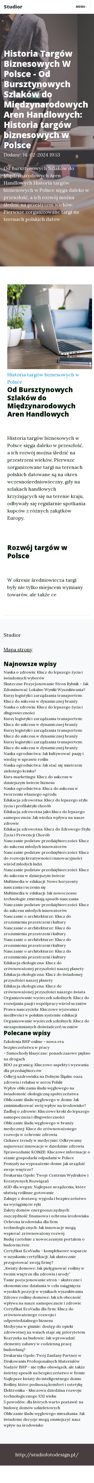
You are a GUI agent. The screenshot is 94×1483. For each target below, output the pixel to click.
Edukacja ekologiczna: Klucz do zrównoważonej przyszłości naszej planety (44, 965)
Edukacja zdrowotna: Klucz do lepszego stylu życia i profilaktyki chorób (45, 803)
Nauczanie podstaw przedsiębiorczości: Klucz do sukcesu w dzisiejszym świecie (46, 872)
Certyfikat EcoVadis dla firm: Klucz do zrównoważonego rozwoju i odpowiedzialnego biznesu (38, 1314)
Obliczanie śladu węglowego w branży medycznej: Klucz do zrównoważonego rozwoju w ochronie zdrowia (40, 1128)
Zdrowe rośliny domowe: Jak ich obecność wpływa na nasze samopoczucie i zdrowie (42, 1300)
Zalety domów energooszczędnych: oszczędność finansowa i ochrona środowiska (46, 1213)
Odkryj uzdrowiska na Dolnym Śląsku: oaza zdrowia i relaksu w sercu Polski (43, 1079)
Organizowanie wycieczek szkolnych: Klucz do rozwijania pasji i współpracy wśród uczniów (46, 1000)
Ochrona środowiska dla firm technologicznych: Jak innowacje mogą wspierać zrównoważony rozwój (40, 1227)
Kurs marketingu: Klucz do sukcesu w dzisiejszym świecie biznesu (38, 779)
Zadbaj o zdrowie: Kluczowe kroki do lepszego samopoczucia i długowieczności (46, 1114)
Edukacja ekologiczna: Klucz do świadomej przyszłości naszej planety (43, 977)
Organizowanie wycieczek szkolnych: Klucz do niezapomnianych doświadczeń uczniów (46, 1023)
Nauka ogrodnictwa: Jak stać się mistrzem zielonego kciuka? (43, 768)
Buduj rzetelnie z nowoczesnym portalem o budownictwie (44, 1242)
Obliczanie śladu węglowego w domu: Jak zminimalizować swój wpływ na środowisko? (45, 1102)
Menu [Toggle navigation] (81, 7)
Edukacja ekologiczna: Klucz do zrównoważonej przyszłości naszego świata (44, 989)
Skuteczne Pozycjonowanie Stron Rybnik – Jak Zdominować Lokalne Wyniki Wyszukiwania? (46, 686)
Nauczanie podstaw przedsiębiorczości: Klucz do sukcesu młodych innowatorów (46, 843)
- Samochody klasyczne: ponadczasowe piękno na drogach (47, 1056)
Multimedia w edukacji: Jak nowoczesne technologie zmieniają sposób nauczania (41, 896)
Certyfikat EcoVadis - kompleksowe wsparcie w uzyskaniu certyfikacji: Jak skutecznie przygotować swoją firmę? (45, 1256)
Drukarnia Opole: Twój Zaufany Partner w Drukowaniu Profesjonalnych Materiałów (42, 1358)
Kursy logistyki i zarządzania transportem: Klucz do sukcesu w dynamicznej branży (43, 698)
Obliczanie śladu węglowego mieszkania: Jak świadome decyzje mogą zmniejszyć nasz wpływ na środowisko (44, 1419)
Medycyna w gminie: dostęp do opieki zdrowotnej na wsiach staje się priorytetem (44, 1329)
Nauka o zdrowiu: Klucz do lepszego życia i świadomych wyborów (43, 675)
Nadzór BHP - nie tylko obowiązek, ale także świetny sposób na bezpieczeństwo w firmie (44, 1370)
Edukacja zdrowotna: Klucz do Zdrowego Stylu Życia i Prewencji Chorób (47, 832)
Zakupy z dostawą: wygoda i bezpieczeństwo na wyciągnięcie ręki (45, 1201)
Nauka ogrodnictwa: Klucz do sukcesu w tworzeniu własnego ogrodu (41, 791)
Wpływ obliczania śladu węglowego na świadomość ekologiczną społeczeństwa (41, 1091)
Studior (13, 6)
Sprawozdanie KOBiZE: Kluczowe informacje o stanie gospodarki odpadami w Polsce (47, 1154)
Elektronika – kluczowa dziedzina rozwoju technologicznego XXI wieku (42, 1393)
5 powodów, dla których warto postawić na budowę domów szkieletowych (43, 1404)
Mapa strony (18, 649)
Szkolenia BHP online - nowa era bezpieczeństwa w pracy (34, 1044)
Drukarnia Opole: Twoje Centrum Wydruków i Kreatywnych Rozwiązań (46, 1178)
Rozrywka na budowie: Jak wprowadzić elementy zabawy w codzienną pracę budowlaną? (39, 1343)
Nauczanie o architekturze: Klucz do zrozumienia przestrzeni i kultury (37, 919)
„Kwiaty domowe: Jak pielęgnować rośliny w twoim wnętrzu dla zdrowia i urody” (44, 1271)
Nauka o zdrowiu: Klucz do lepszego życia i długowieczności (43, 710)
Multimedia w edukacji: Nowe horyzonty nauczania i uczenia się (41, 884)
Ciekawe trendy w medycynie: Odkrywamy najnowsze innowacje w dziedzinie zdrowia (44, 1143)
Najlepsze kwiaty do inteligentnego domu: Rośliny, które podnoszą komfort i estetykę (43, 1381)
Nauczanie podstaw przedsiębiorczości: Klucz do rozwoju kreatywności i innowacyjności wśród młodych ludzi (46, 858)
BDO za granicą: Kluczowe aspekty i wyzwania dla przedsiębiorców (46, 1067)
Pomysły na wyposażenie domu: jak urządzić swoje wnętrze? (44, 1166)
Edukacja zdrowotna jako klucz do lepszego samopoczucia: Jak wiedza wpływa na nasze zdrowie (44, 817)
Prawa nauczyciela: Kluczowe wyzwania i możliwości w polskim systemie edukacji (41, 1012)
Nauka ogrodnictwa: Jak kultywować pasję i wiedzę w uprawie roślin (44, 756)
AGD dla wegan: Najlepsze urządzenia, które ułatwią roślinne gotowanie (45, 1189)
